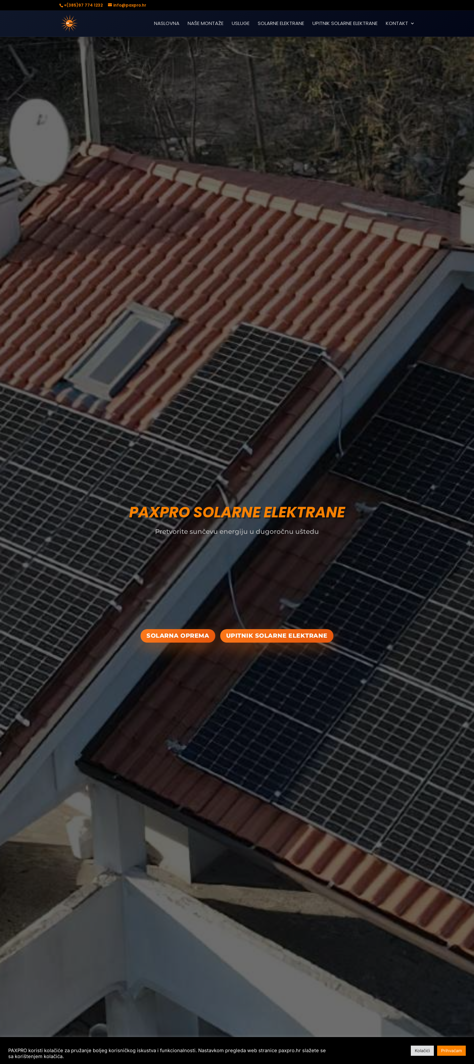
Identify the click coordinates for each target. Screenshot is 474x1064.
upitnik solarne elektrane (277, 635)
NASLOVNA (166, 24)
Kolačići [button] (422, 1050)
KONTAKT (397, 24)
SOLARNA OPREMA (177, 635)
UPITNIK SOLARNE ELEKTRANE (345, 24)
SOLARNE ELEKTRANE (281, 24)
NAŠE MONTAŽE (206, 24)
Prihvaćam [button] (451, 1050)
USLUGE (241, 24)
